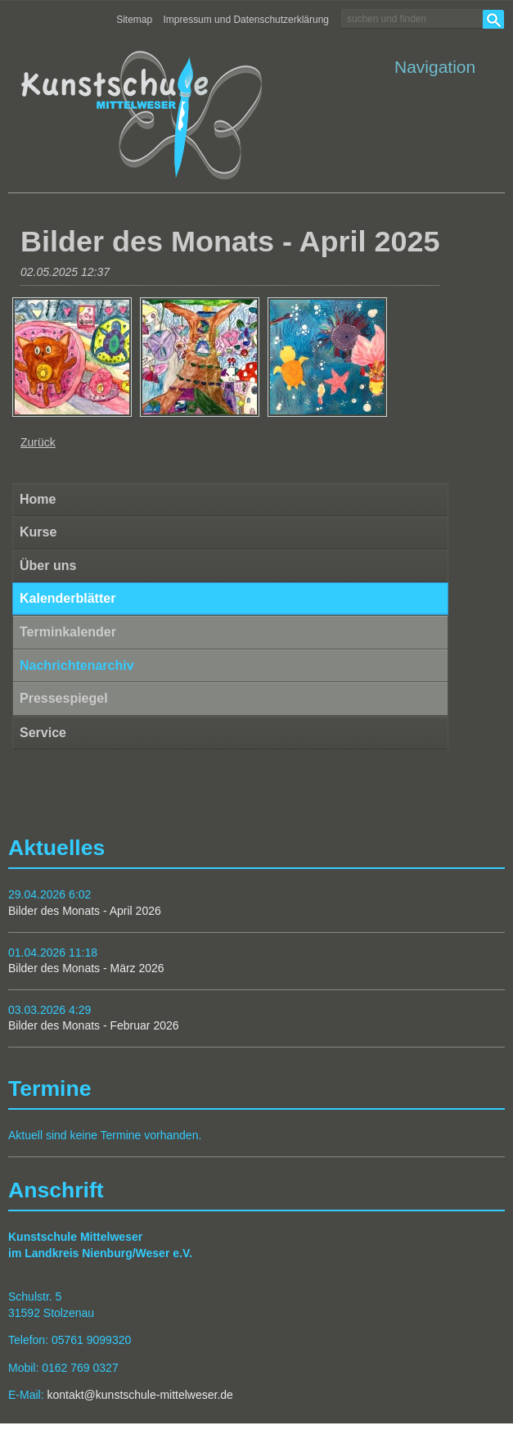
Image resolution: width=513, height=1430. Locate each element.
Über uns (48, 565)
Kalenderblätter (67, 598)
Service (43, 733)
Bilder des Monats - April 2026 (84, 910)
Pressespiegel (64, 698)
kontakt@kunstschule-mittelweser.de (139, 1394)
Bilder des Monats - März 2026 (86, 968)
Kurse (38, 532)
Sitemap (134, 19)
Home (38, 499)
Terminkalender (68, 632)
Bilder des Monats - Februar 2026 (93, 1025)
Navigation (434, 66)
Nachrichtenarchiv (77, 665)
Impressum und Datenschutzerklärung (247, 19)
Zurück (38, 442)
